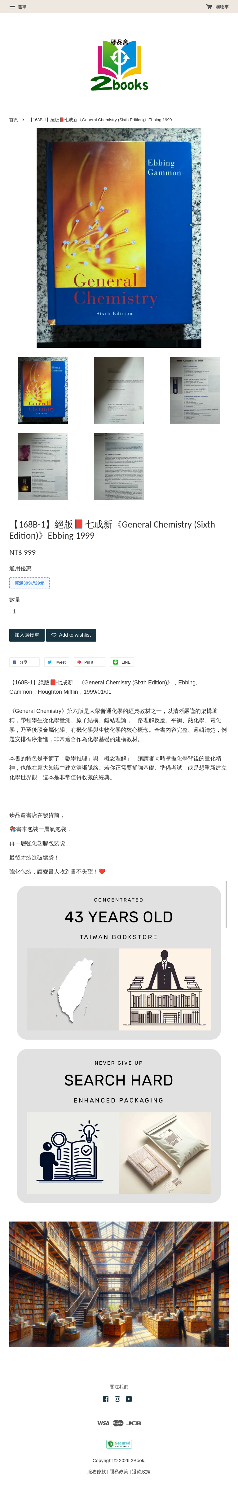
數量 (14, 600)
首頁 (13, 119)
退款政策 (141, 1471)
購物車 (217, 6)
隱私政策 (119, 1471)
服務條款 (96, 1471)
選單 (17, 6)
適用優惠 (20, 568)
